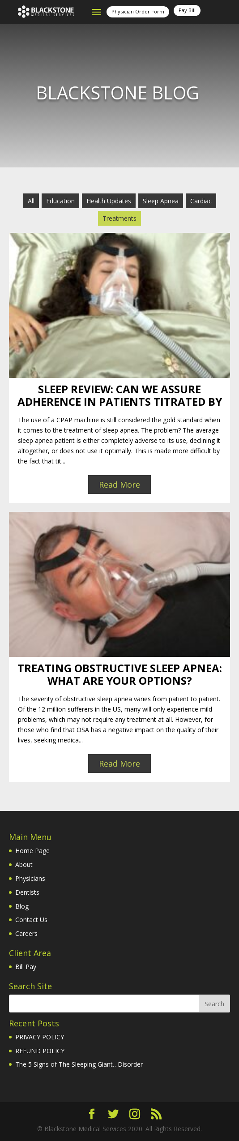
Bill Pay (25, 966)
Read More (119, 484)
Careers (26, 933)
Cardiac (201, 201)
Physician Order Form (137, 11)
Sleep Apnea (161, 201)
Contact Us (31, 919)
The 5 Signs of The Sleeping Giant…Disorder (79, 1064)
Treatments (119, 218)
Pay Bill (187, 10)
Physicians (30, 878)
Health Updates (108, 201)
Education (60, 201)
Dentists (27, 892)
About (24, 864)
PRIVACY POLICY (39, 1037)
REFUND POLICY (39, 1051)
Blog (22, 906)
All (31, 201)
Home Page (32, 850)
